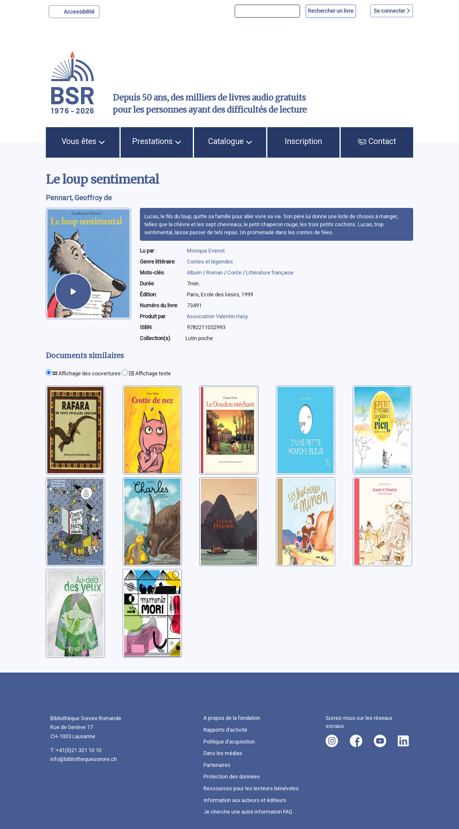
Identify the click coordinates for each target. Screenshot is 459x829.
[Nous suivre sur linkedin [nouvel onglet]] (403, 741)
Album (195, 272)
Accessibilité (80, 11)
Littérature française (270, 272)
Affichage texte (150, 373)
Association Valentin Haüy (217, 316)
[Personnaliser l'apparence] (74, 12)
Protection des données (231, 776)
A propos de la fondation (231, 718)
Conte (235, 272)
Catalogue (230, 141)
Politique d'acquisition (229, 741)
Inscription (303, 141)
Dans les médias (222, 753)
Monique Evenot (206, 251)
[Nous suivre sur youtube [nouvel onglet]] (380, 741)
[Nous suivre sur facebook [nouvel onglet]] (356, 741)
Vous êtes (83, 141)
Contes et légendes (210, 261)
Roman (215, 272)
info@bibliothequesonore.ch (83, 759)
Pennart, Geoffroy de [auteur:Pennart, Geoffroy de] (79, 198)
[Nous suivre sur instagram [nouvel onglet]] (332, 741)
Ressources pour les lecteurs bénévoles (251, 788)
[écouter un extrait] (73, 291)
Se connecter (392, 11)
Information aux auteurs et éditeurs (244, 800)
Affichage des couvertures (87, 373)
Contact (377, 141)
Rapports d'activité (225, 730)
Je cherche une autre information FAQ (247, 812)
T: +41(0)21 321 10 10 (75, 750)
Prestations (156, 141)
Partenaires (216, 765)
